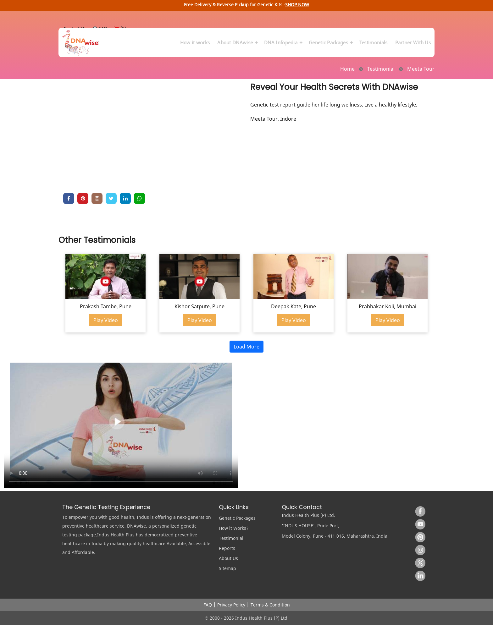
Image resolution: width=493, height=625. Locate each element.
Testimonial (231, 538)
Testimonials (373, 39)
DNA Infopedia (282, 39)
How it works (195, 39)
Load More (246, 346)
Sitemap (227, 568)
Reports (227, 548)
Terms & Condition (270, 605)
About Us (228, 558)
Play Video (105, 320)
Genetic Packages (330, 39)
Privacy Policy (231, 605)
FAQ (207, 605)
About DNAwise (237, 39)
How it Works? (233, 528)
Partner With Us (413, 39)
